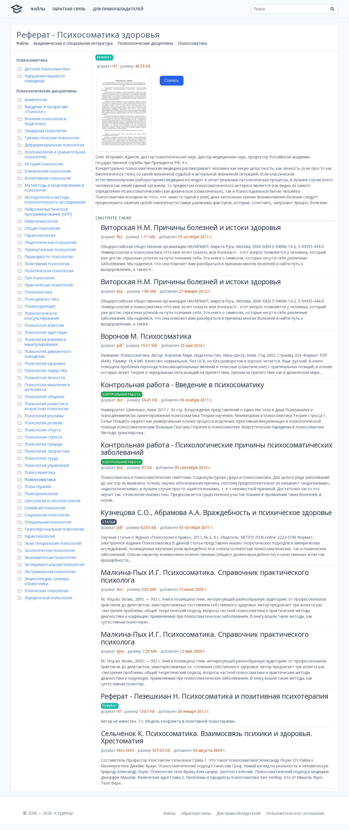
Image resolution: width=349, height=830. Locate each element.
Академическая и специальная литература (73, 43)
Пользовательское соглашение (295, 813)
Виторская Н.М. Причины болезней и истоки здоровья (191, 227)
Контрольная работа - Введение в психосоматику (182, 384)
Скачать (171, 80)
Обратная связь (69, 8)
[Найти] (332, 9)
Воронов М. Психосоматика (146, 336)
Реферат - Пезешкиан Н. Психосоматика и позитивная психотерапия (214, 696)
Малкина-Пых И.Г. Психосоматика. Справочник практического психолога (205, 576)
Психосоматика (192, 43)
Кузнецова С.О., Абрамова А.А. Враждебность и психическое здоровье (216, 512)
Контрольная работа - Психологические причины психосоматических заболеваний (216, 448)
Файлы (38, 8)
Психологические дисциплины (145, 43)
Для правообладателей (118, 8)
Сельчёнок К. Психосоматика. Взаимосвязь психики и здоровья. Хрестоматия (206, 737)
